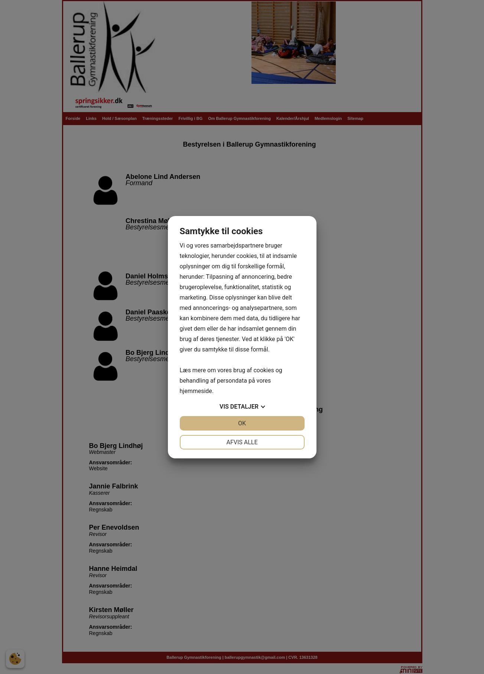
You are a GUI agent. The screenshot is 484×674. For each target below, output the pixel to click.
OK (242, 423)
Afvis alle (241, 442)
